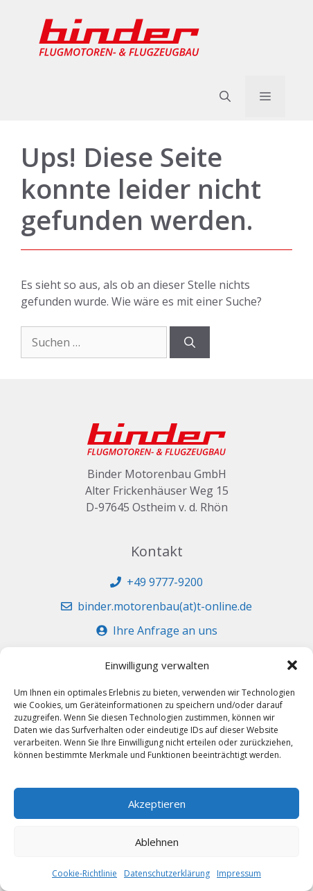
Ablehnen (157, 842)
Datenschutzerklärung (167, 873)
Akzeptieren (157, 804)
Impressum (239, 873)
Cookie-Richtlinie (84, 873)
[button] (292, 665)
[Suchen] (190, 342)
